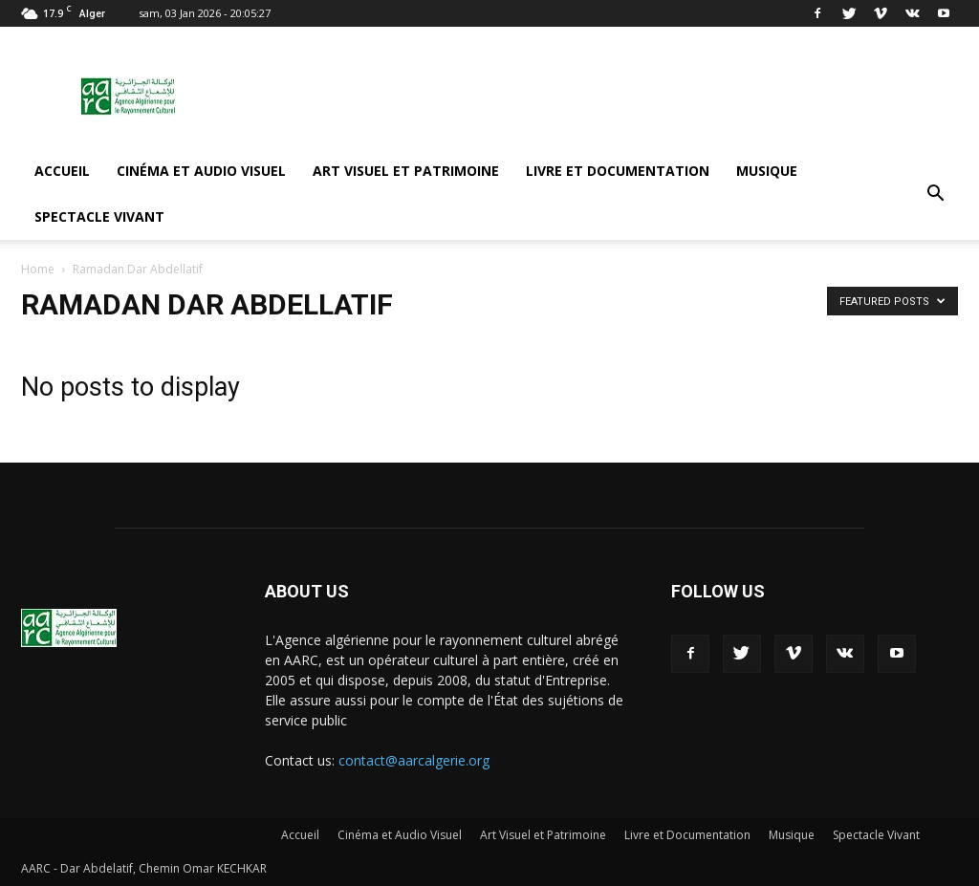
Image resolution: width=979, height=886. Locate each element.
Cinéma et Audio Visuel (201, 171)
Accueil (62, 171)
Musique (766, 171)
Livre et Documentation (617, 171)
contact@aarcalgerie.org (414, 760)
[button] (935, 194)
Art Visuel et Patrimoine (406, 171)
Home (37, 269)
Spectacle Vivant (99, 216)
